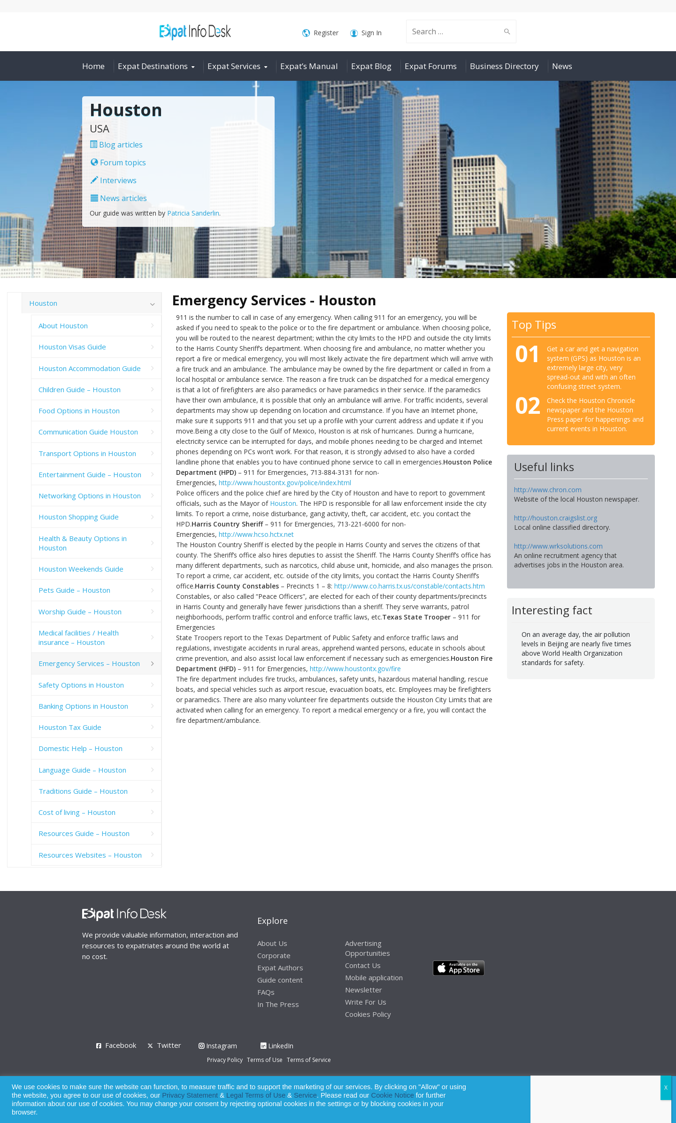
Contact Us (363, 965)
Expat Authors (280, 967)
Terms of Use (265, 1060)
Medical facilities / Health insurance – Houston (78, 637)
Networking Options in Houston (89, 495)
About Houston (63, 325)
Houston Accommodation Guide (89, 368)
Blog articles (116, 144)
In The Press (278, 1004)
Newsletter (363, 989)
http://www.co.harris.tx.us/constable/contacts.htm (409, 585)
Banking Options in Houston (83, 706)
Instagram (218, 1045)
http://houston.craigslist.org (555, 517)
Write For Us (365, 1002)
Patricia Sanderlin (193, 213)
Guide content (280, 979)
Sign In (366, 33)
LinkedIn (277, 1045)
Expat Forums (431, 66)
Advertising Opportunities (367, 948)
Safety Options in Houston (81, 684)
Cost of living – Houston (76, 812)
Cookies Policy (368, 1014)
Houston (283, 503)
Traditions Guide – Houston (83, 791)
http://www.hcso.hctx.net (256, 534)
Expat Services (234, 66)
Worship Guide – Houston (80, 611)
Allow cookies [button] (601, 1099)
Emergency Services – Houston (89, 663)
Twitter (169, 1045)
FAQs (266, 992)
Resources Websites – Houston (90, 855)
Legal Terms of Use (255, 1095)
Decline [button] (644, 1099)
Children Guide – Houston (79, 389)
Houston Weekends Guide (80, 568)
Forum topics (118, 162)
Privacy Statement (190, 1095)
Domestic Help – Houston (80, 748)
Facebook (120, 1045)
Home (93, 66)
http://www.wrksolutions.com (558, 546)
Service (305, 1095)
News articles (119, 198)
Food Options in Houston (79, 410)
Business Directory (504, 66)
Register (320, 33)
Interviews (114, 180)
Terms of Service (309, 1060)
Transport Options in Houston (87, 453)
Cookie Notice (392, 1095)
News (562, 66)
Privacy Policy (225, 1060)
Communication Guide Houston (88, 431)
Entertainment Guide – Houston (89, 474)
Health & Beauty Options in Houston (82, 543)
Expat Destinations (153, 66)
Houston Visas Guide (72, 346)
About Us (272, 943)
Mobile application (374, 977)
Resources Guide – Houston (84, 833)
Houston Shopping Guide (78, 516)
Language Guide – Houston (82, 769)
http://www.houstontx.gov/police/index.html (285, 482)
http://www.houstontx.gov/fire (355, 668)
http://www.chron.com (548, 489)
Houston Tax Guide (69, 727)
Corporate (274, 955)
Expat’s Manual (309, 66)
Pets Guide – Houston (74, 590)
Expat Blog (371, 66)
